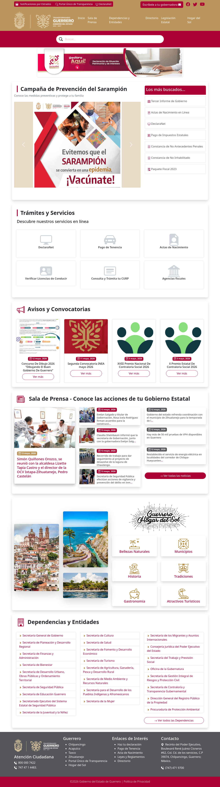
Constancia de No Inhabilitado (170, 158)
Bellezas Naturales (134, 551)
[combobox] (110, 39)
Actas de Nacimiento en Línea (170, 112)
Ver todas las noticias (175, 476)
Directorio (151, 18)
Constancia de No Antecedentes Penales (177, 146)
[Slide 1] (65, 183)
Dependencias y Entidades (119, 20)
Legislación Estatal (168, 20)
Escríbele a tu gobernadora (162, 5)
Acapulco (74, 748)
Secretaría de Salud (98, 642)
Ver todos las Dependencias (174, 720)
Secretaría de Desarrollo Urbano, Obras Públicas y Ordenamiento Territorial (42, 676)
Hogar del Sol (193, 20)
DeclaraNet (104, 4)
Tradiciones (183, 576)
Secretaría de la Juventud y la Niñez (45, 712)
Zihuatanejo (76, 757)
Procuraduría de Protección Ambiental (175, 709)
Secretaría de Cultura (100, 635)
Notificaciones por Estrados (33, 4)
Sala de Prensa (92, 20)
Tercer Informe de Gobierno (169, 101)
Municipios (183, 551)
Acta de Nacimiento (130, 753)
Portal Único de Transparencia (74, 4)
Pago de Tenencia (129, 748)
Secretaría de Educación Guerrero (44, 694)
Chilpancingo (77, 744)
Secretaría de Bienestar (37, 665)
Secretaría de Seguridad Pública (43, 687)
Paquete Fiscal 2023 (164, 169)
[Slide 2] (71, 183)
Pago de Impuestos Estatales (169, 135)
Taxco (72, 753)
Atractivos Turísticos (183, 601)
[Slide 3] (77, 183)
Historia (134, 576)
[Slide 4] (83, 183)
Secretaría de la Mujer (100, 701)
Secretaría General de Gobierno (43, 635)
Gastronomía (134, 601)
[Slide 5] (89, 183)
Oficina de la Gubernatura (167, 669)
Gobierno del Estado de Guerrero (100, 781)
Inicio (81, 18)
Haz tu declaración (129, 744)
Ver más (38, 377)
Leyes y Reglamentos (131, 757)
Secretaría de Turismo (100, 661)
